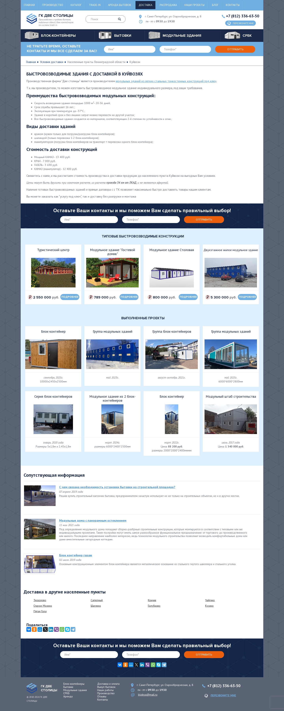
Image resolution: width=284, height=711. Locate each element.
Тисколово (40, 600)
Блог (215, 5)
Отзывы (101, 696)
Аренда (68, 696)
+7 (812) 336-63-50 (242, 16)
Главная (29, 5)
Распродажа (168, 5)
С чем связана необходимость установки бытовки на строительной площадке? (117, 487)
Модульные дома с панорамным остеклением (92, 520)
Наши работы (105, 690)
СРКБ (66, 693)
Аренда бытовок (119, 5)
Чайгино (210, 600)
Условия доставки (51, 62)
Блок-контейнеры (73, 683)
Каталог (76, 5)
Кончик (152, 600)
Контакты (233, 5)
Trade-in (95, 5)
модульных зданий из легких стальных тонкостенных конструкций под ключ (166, 81)
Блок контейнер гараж (75, 555)
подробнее (69, 297)
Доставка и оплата (108, 683)
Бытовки (68, 686)
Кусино (209, 605)
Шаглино (96, 605)
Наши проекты (194, 5)
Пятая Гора (40, 611)
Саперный (97, 600)
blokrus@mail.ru (147, 694)
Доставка (145, 5)
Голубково (154, 605)
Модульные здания (75, 690)
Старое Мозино (43, 605)
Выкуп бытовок (106, 686)
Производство (52, 5)
